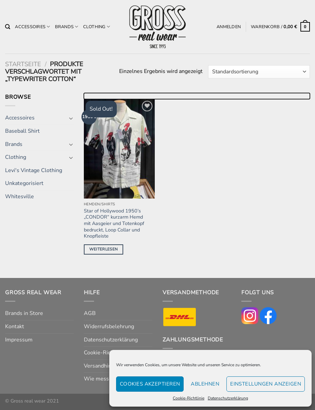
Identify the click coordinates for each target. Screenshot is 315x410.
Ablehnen (205, 383)
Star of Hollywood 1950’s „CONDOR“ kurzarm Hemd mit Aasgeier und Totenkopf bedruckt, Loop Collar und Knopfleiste (114, 224)
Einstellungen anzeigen (265, 383)
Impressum (19, 339)
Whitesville (19, 196)
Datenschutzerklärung (228, 398)
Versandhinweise (105, 366)
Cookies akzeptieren (150, 383)
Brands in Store (24, 313)
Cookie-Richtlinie (188, 398)
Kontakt (14, 326)
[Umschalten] (71, 118)
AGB (90, 313)
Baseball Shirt (22, 131)
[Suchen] (7, 26)
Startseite (23, 64)
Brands (66, 26)
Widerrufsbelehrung (109, 326)
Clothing (96, 26)
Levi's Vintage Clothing (33, 170)
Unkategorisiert (24, 183)
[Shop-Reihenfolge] (259, 71)
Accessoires (32, 26)
